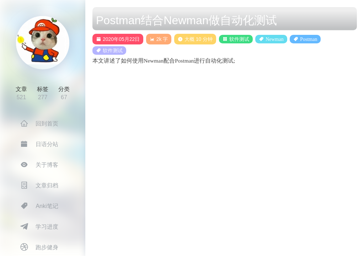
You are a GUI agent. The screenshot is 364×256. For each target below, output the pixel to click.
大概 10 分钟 (195, 39)
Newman (275, 39)
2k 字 (159, 39)
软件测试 (239, 39)
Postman (308, 39)
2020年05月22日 (118, 39)
